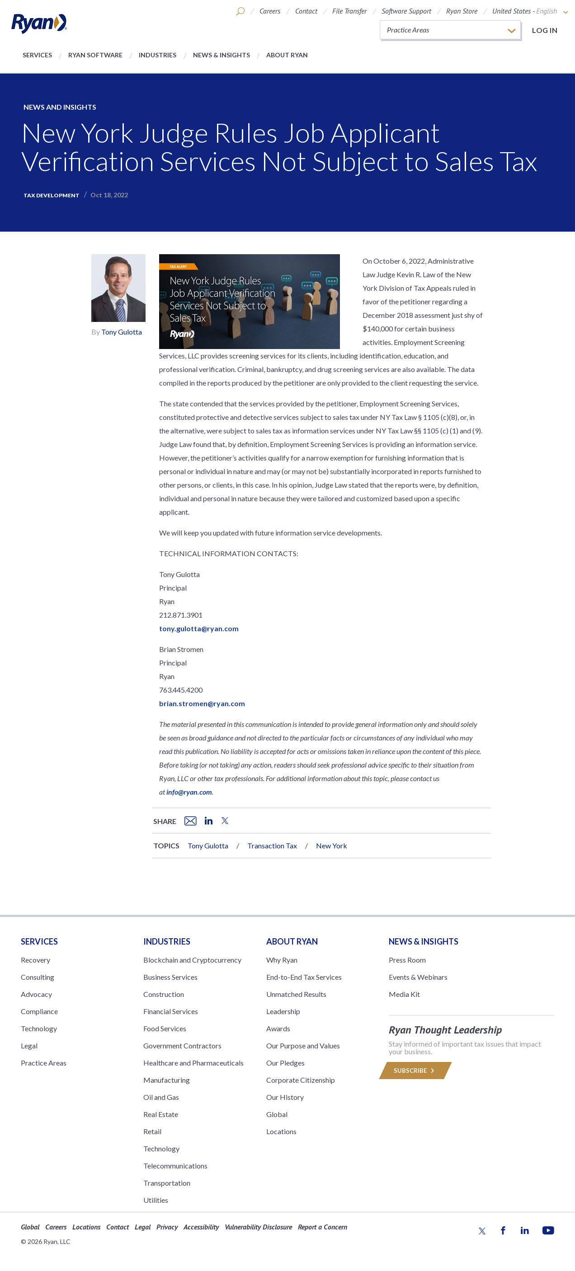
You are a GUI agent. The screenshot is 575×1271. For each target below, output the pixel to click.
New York (331, 845)
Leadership (283, 1011)
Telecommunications (175, 1165)
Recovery (35, 959)
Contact (306, 10)
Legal (29, 1045)
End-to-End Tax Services (304, 977)
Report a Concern (322, 1226)
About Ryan (287, 55)
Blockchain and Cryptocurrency (192, 959)
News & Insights (221, 55)
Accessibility (201, 1226)
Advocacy (36, 994)
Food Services (164, 1028)
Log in (544, 30)
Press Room (407, 959)
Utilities (155, 1200)
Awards (278, 1028)
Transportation (166, 1182)
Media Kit (404, 994)
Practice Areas (43, 1062)
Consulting (37, 977)
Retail (152, 1131)
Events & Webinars (418, 977)
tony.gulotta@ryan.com (199, 628)
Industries (157, 55)
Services (37, 55)
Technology (39, 1028)
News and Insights (60, 106)
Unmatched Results (296, 994)
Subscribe (415, 1070)
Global (277, 1114)
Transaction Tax (272, 845)
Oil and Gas (161, 1097)
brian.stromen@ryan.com (202, 703)
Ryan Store (461, 10)
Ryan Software (95, 55)
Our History (285, 1097)
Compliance (39, 1011)
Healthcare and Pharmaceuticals (193, 1062)
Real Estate (160, 1114)
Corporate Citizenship (300, 1079)
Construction (163, 994)
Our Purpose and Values (303, 1045)
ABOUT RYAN (292, 941)
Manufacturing (166, 1079)
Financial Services (170, 1011)
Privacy (167, 1226)
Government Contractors (182, 1045)
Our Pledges (285, 1062)
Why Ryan (281, 959)
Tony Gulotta (121, 331)
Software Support (406, 10)
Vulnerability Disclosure (258, 1226)
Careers (269, 10)
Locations (281, 1131)
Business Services (170, 977)
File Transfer (349, 10)
